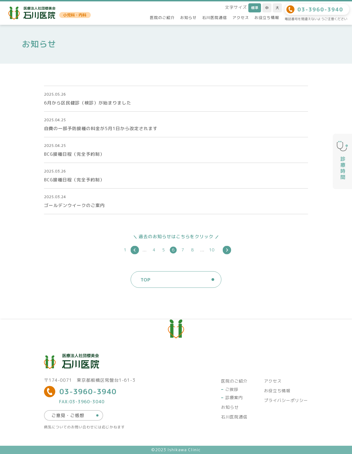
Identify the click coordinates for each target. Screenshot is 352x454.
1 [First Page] (125, 250)
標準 (254, 7)
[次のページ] (227, 250)
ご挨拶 (231, 389)
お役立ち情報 (266, 17)
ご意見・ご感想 (67, 415)
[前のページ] (135, 250)
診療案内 (234, 398)
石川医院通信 (214, 17)
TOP (146, 279)
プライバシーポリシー (286, 400)
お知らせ (188, 17)
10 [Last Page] (212, 250)
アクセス (240, 17)
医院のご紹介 (162, 17)
